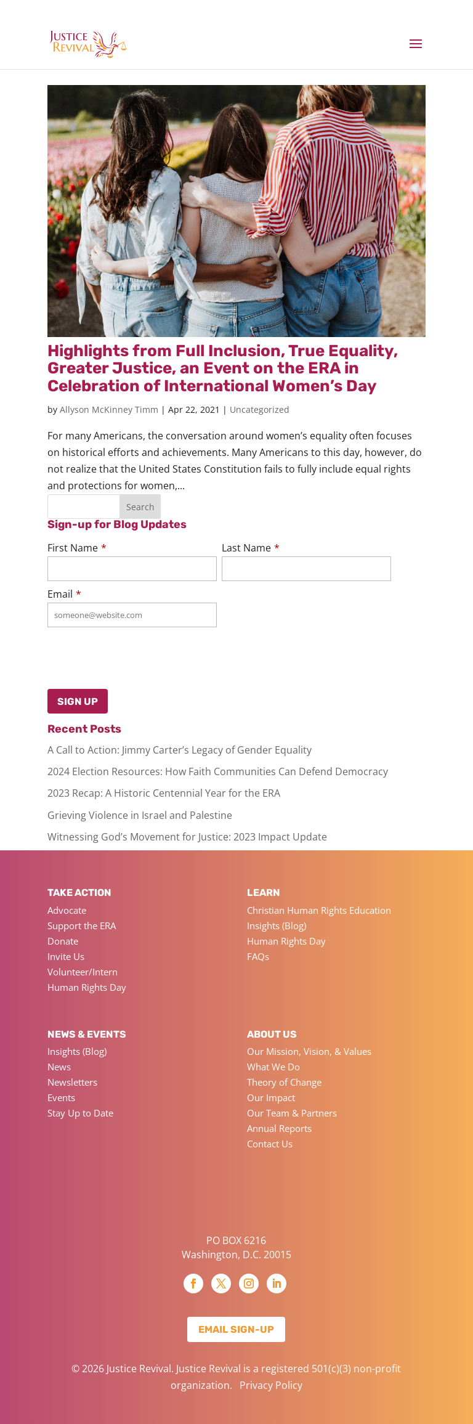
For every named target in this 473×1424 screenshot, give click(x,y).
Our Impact (271, 1097)
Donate (62, 941)
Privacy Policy (271, 1385)
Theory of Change (284, 1082)
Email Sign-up (236, 1329)
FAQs (258, 956)
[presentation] (108, 655)
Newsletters (72, 1082)
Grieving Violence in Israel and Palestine (139, 815)
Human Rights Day (86, 987)
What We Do (273, 1066)
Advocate (66, 910)
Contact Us (270, 1143)
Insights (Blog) (276, 925)
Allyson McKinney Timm (109, 409)
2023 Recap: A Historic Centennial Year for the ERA (163, 793)
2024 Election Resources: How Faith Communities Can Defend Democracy (217, 771)
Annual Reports (279, 1128)
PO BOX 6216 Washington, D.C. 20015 (236, 1247)
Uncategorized (259, 409)
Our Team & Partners (292, 1113)
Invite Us (65, 956)
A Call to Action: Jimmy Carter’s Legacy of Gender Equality (179, 750)
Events (61, 1097)
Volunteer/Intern (82, 972)
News (59, 1066)
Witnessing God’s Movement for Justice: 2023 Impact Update (187, 837)
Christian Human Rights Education (319, 910)
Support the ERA (81, 925)
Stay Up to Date (80, 1113)
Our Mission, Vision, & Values (309, 1051)
